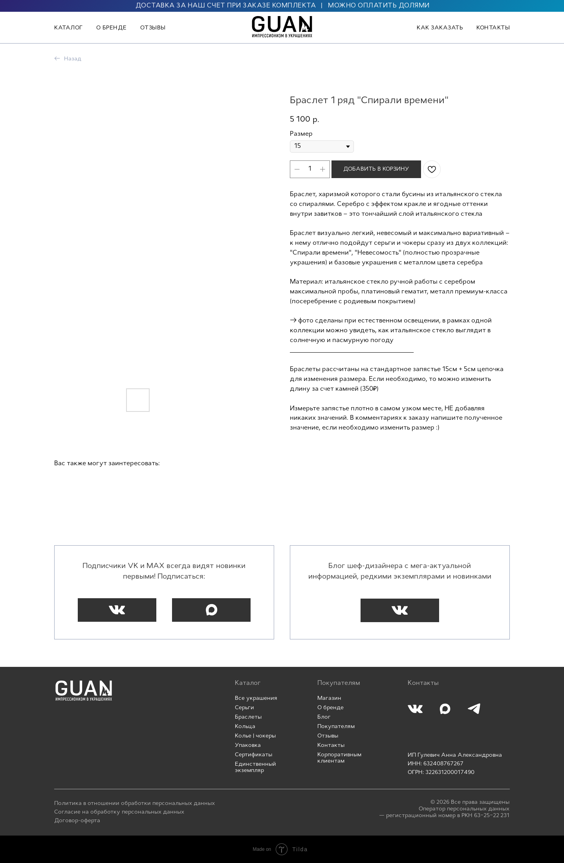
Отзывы (153, 28)
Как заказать (440, 28)
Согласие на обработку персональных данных (119, 812)
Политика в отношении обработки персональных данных (134, 804)
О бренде (111, 28)
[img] (83, 690)
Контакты (493, 28)
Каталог (68, 28)
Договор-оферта (77, 821)
